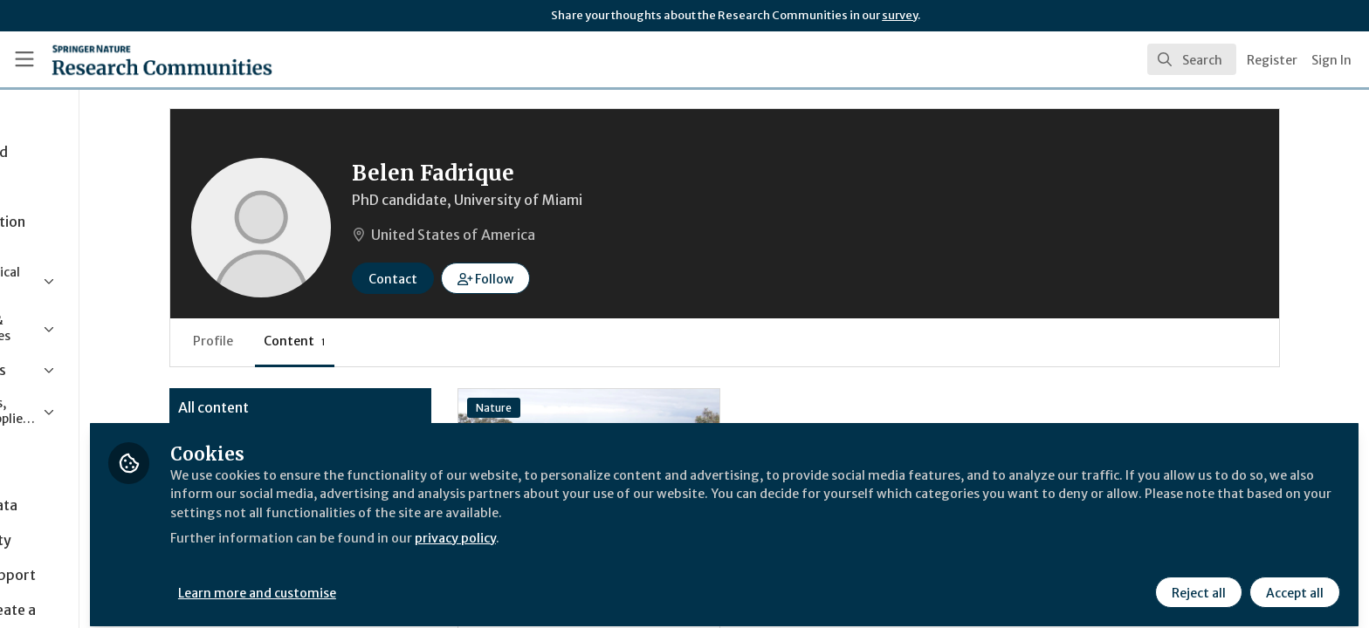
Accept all (1292, 582)
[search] (1191, 59)
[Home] (140, 59)
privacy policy (622, 527)
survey (900, 15)
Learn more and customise (403, 582)
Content (405, 341)
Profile (323, 341)
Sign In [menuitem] (1331, 60)
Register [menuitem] (1272, 60)
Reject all (1196, 582)
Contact (502, 279)
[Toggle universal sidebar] (24, 59)
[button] (596, 278)
